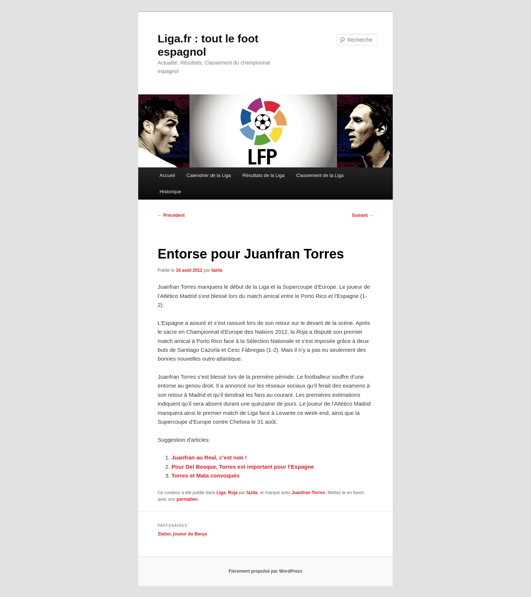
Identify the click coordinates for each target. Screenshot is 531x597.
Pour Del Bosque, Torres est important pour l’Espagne (242, 467)
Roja (232, 492)
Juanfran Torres (308, 492)
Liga (221, 492)
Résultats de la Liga (264, 175)
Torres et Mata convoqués (205, 475)
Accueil (167, 175)
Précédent (170, 215)
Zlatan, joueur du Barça (181, 534)
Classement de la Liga (320, 175)
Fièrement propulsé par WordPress (265, 571)
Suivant (363, 215)
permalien (187, 499)
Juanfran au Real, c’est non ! (209, 457)
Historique (170, 191)
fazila (216, 270)
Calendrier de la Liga (209, 175)
